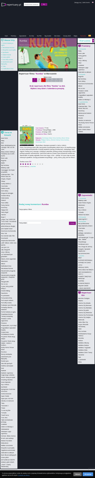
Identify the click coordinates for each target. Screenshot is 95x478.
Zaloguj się (77, 2)
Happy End (4, 210)
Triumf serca (5, 415)
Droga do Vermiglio (7, 193)
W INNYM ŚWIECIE (84, 283)
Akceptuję (88, 474)
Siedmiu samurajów (7, 366)
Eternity (80, 231)
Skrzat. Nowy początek (8, 377)
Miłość (80, 86)
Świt (79, 357)
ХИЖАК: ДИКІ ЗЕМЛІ (7, 462)
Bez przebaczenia (83, 223)
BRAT (80, 258)
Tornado (81, 212)
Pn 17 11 (47, 80)
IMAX (79, 329)
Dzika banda (5, 198)
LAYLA (80, 265)
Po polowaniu (5, 295)
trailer (42, 70)
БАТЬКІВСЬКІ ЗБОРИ (8, 460)
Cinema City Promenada (85, 315)
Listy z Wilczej (82, 60)
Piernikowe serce (83, 244)
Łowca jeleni (6, 57)
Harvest (3, 215)
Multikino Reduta (83, 345)
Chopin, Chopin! (6, 179)
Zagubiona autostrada (8, 450)
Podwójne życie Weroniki (8, 305)
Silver (79, 63)
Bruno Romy (44, 45)
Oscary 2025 (67, 36)
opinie (47, 70)
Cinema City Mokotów (85, 312)
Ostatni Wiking (5, 291)
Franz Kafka (4, 203)
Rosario (80, 118)
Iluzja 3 (80, 58)
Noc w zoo (81, 88)
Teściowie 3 (4, 406)
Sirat (2, 368)
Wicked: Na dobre (83, 215)
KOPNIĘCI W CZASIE (84, 262)
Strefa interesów (6, 394)
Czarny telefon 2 (6, 183)
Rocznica (81, 207)
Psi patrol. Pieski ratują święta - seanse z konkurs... (8, 343)
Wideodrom (4, 443)
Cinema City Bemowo (84, 305)
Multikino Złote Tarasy (85, 352)
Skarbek (3, 370)
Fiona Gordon (37, 45)
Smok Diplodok (5, 382)
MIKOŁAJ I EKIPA (83, 267)
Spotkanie (6, 52)
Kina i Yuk (4, 233)
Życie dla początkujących (8, 455)
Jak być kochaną (6, 224)
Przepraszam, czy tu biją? (9, 325)
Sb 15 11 (39, 80)
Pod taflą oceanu (8, 59)
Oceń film (33, 166)
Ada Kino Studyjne (84, 298)
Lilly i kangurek (5, 250)
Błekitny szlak (5, 168)
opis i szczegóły (35, 70)
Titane (3, 408)
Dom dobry (81, 81)
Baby (79, 51)
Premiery (13, 36)
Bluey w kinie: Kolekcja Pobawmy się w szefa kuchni (8, 154)
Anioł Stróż (81, 104)
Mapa (75, 36)
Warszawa (84, 40)
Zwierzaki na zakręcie (84, 72)
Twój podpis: (23, 223)
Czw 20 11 (60, 80)
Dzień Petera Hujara (84, 203)
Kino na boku (82, 331)
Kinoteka (81, 338)
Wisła (80, 362)
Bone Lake (81, 53)
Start (6, 36)
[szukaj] (31, 4)
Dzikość (3, 200)
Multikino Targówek (84, 347)
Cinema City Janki (83, 310)
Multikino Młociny (83, 343)
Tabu (4, 66)
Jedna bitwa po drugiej (8, 226)
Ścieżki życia (4, 361)
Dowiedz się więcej (24, 475)
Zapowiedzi (22, 36)
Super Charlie (5, 396)
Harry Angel (4, 212)
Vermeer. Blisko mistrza (8, 436)
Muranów (81, 355)
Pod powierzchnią (6, 298)
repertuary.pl (14, 4)
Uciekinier (81, 65)
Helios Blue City (83, 322)
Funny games (82, 56)
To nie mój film (5, 410)
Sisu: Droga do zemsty (85, 246)
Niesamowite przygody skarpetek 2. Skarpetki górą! (8, 277)
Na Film (39, 36)
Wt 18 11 (52, 80)
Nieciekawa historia (8, 47)
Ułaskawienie (5, 429)
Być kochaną (82, 79)
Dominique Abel (29, 45)
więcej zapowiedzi (84, 288)
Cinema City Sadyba (84, 317)
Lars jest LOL (5, 247)
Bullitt (3, 163)
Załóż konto (86, 2)
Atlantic (80, 301)
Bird (2, 143)
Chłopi (3, 181)
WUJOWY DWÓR (83, 286)
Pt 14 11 (34, 80)
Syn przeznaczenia (83, 253)
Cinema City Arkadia (84, 303)
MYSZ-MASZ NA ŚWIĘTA (85, 270)
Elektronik (81, 320)
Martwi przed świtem (84, 113)
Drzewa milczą (5, 195)
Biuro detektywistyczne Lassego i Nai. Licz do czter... (8, 147)
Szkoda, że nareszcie (84, 120)
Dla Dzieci (57, 36)
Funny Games (5, 205)
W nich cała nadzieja (7, 438)
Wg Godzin (48, 36)
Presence (81, 115)
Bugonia (80, 76)
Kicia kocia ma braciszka (85, 84)
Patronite (83, 36)
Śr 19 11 (56, 80)
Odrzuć (77, 474)
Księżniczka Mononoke (8, 240)
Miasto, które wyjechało (8, 259)
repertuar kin (26, 70)
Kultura (80, 340)
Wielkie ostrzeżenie (84, 127)
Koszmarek (4, 238)
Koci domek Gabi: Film (8, 236)
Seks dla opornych (6, 363)
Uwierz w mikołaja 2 (84, 99)
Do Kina (31, 36)
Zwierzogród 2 (82, 219)
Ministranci (81, 205)
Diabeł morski (7, 55)
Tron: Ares (4, 417)
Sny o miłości (82, 210)
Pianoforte (4, 293)
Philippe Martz (45, 140)
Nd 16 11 (43, 80)
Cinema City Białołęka (85, 308)
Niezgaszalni (5, 282)
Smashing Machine (7, 380)
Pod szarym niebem (7, 300)
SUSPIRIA (81, 281)
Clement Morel (55, 140)
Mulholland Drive (8, 69)
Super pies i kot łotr (7, 398)
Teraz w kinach (8, 133)
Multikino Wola (82, 350)
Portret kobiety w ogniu (8, 312)
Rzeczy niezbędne (6, 354)
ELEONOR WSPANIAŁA (85, 260)
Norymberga (82, 242)
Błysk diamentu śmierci (85, 226)
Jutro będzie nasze (6, 228)
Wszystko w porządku (9, 50)
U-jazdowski (82, 359)
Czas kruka (81, 228)
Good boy (81, 111)
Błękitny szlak (82, 200)
